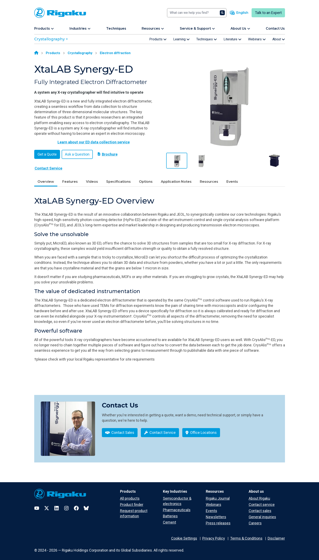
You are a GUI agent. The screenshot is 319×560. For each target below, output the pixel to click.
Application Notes (176, 182)
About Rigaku (259, 495)
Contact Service (48, 168)
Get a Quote (47, 154)
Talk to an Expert (268, 12)
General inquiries (262, 514)
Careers (255, 520)
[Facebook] (76, 505)
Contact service (262, 501)
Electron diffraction (115, 53)
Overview (46, 182)
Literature (232, 39)
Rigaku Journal (218, 495)
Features (70, 182)
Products (158, 39)
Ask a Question (77, 154)
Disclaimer (276, 535)
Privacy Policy (213, 535)
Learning (181, 39)
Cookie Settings (184, 535)
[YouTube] (36, 505)
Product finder (131, 501)
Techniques (206, 39)
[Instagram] (66, 505)
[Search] (196, 12)
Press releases (218, 520)
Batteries (170, 513)
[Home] (36, 53)
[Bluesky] (86, 505)
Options (146, 182)
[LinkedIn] (56, 505)
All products (130, 495)
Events (232, 182)
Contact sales (260, 508)
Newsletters (216, 514)
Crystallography (80, 53)
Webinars (257, 39)
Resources (209, 182)
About (278, 39)
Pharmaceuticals (177, 507)
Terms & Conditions (246, 535)
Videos (92, 182)
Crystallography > (51, 39)
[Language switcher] (239, 12)
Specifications (118, 182)
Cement (169, 519)
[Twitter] (46, 505)
